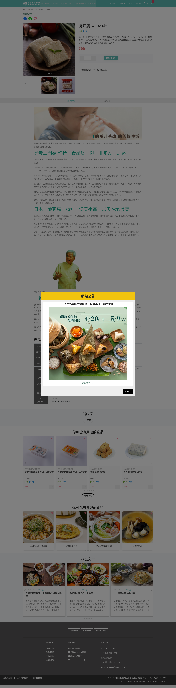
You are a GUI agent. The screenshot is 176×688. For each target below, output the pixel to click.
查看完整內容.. (87, 383)
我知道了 (128, 391)
